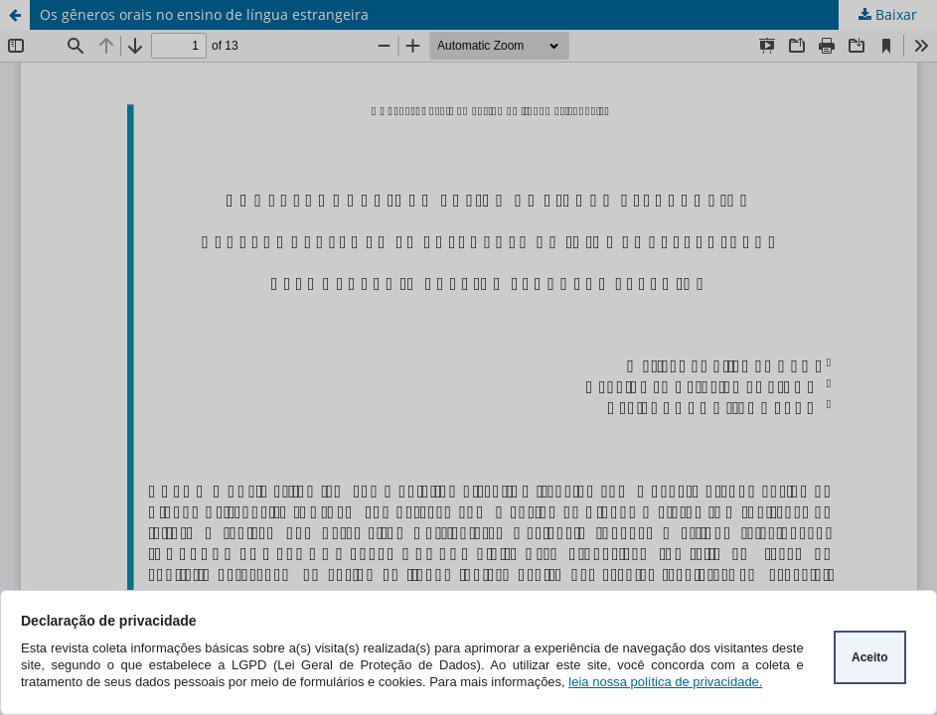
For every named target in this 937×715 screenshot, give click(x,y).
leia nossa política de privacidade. (665, 681)
